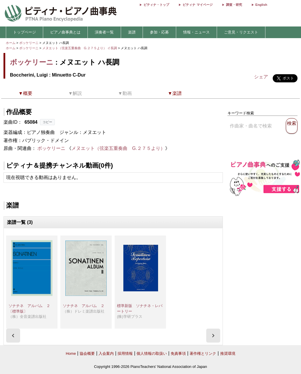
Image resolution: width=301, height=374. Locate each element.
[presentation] (13, 336)
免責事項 (178, 353)
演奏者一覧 (104, 32)
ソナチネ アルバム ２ (83, 306)
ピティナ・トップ (156, 4)
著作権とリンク (203, 353)
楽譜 (132, 32)
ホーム (10, 43)
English (261, 4)
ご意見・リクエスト (241, 32)
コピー (47, 122)
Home (71, 353)
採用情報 (125, 353)
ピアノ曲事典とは (65, 32)
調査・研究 (234, 4)
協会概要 (87, 353)
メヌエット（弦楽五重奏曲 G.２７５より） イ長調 (79, 48)
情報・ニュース (196, 32)
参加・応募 (159, 32)
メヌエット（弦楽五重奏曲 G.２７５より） (118, 148)
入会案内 (106, 353)
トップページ (24, 32)
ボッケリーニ (28, 43)
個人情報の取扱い (151, 353)
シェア (261, 76)
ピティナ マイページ (197, 4)
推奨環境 (227, 353)
